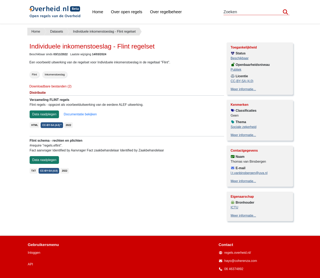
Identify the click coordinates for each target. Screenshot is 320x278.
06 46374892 (233, 269)
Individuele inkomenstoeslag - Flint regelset (104, 31)
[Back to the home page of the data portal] (58, 12)
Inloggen (34, 252)
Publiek (236, 69)
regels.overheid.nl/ (237, 252)
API (30, 264)
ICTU (234, 207)
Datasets (56, 31)
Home (97, 12)
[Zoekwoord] (256, 12)
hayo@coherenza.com (240, 261)
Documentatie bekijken (80, 114)
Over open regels (126, 12)
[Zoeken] (285, 12)
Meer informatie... (243, 89)
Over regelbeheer (166, 12)
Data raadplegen (44, 114)
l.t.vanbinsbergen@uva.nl (249, 173)
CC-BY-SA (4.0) (242, 81)
